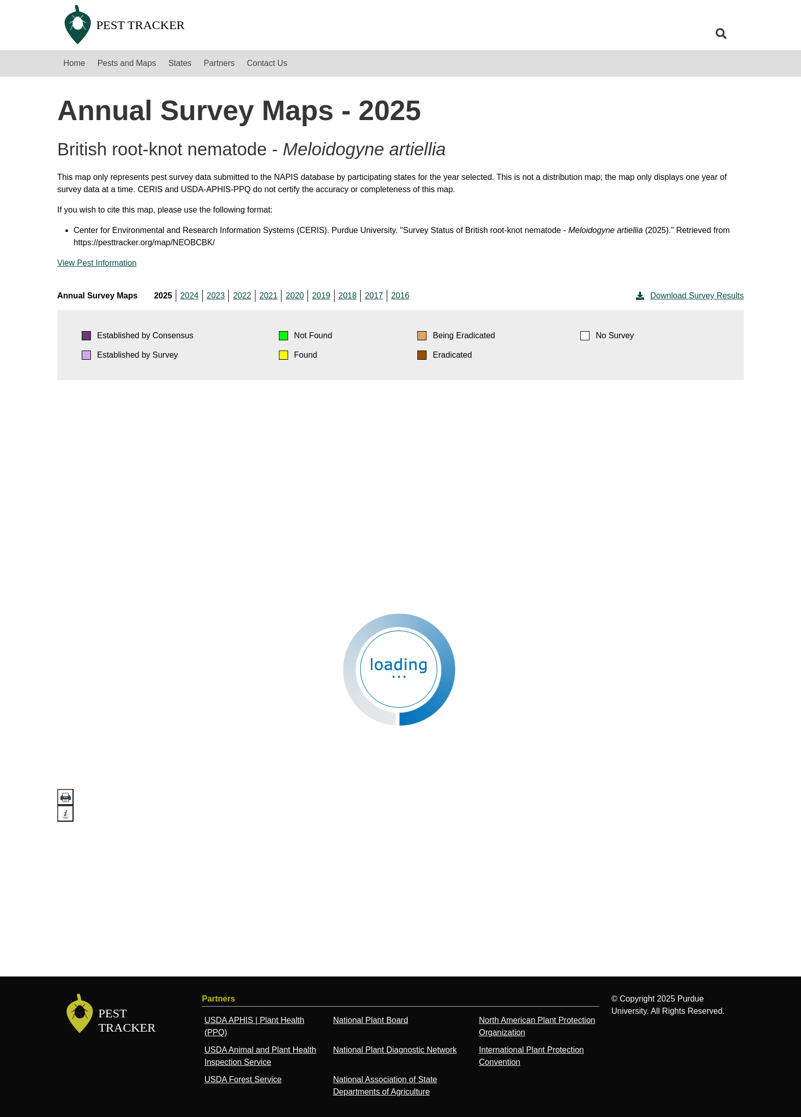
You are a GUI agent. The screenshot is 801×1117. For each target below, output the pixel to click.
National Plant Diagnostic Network (395, 1049)
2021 (269, 295)
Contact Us (267, 63)
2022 (242, 295)
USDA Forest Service (242, 1079)
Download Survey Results (689, 296)
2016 (400, 295)
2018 (348, 295)
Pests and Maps (127, 63)
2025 (163, 295)
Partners (219, 63)
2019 (321, 295)
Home (74, 63)
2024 (189, 295)
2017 (374, 295)
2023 (216, 295)
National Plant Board (370, 1020)
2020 (295, 295)
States (179, 63)
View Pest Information (96, 263)
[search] (721, 34)
